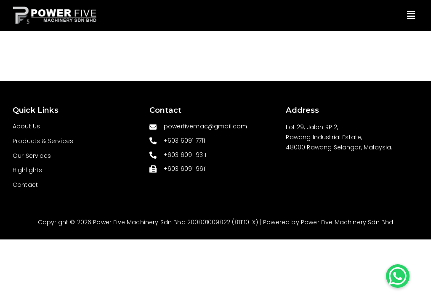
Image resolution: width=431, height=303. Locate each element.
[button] (411, 15)
